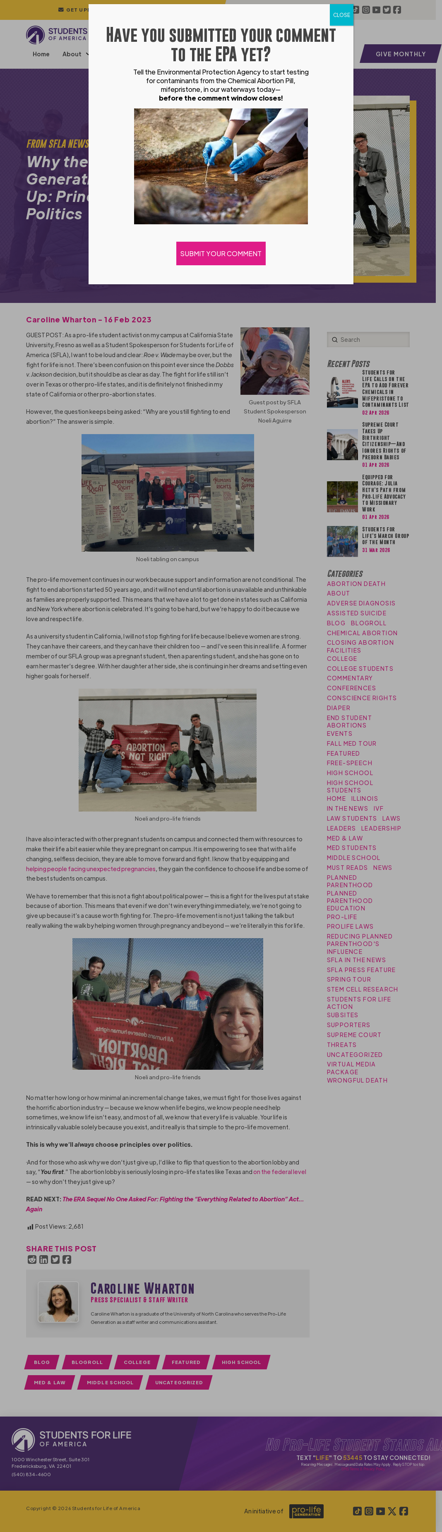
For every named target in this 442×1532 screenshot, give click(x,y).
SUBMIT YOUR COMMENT (221, 253)
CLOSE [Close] (341, 15)
